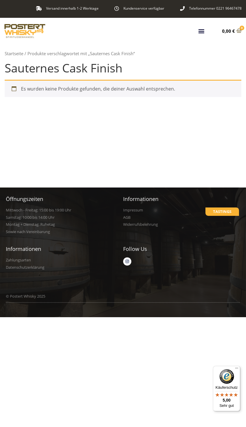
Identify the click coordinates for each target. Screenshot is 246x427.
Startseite (14, 53)
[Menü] (236, 369)
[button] (201, 30)
